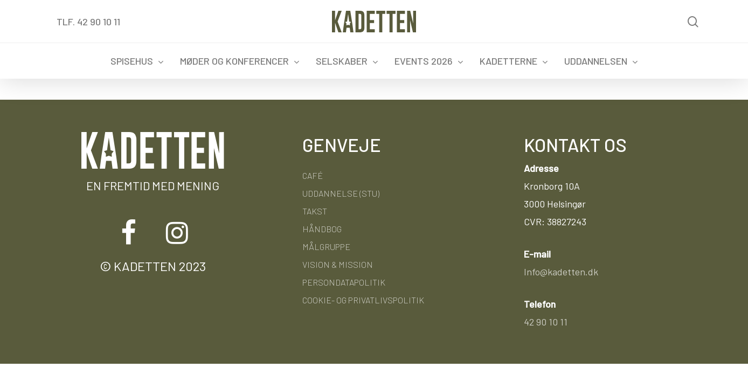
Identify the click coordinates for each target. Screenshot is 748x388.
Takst (314, 211)
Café (312, 175)
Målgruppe (326, 246)
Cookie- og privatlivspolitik (363, 300)
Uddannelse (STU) (340, 193)
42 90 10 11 (545, 322)
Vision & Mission (337, 264)
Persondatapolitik (343, 282)
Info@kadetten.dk (561, 272)
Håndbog (322, 229)
